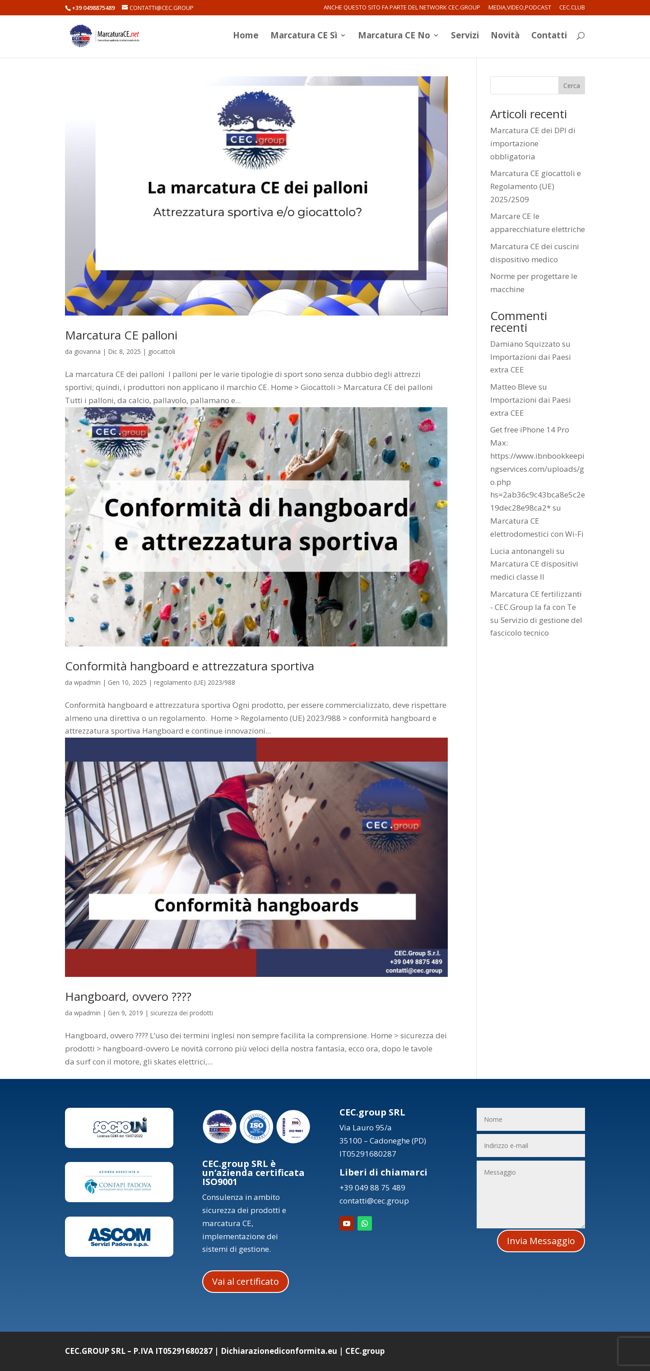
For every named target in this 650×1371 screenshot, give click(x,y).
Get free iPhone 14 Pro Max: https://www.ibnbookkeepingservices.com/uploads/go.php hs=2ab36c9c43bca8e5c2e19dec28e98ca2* (537, 468)
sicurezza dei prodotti (181, 1012)
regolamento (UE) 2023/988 (194, 682)
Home (246, 37)
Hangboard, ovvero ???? (128, 996)
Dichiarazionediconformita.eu (279, 1351)
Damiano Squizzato (525, 344)
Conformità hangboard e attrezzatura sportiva (189, 666)
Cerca (571, 85)
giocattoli (161, 351)
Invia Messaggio (541, 1241)
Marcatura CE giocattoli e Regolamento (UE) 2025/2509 (535, 186)
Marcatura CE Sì (303, 37)
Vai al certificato (245, 1281)
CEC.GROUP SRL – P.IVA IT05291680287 (139, 1351)
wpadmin (87, 682)
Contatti (549, 37)
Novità (505, 37)
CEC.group (365, 1351)
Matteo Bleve (513, 386)
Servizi (465, 37)
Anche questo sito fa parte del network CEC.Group (402, 8)
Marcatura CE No (394, 37)
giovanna (87, 351)
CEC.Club (572, 8)
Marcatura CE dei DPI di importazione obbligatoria (533, 143)
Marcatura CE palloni (121, 335)
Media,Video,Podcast (519, 8)
